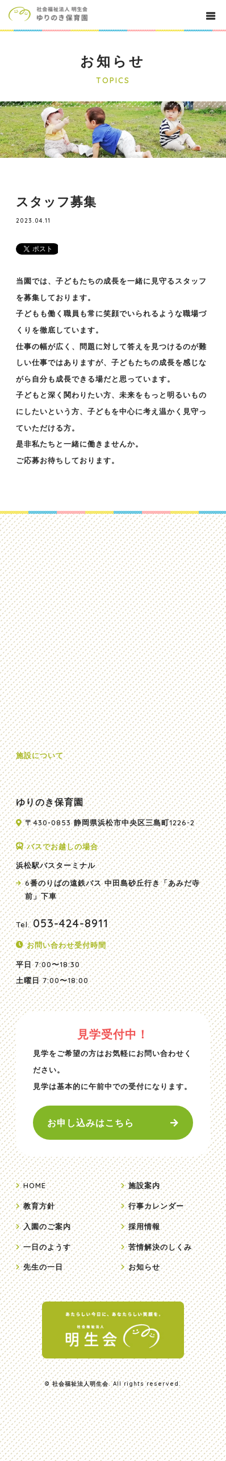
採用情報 (144, 1226)
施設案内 (144, 1185)
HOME (34, 1185)
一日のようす (47, 1246)
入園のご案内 (47, 1226)
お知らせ (144, 1266)
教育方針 (39, 1205)
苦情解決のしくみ (160, 1246)
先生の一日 (43, 1266)
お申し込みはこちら (90, 1122)
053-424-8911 (70, 923)
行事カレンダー (156, 1205)
